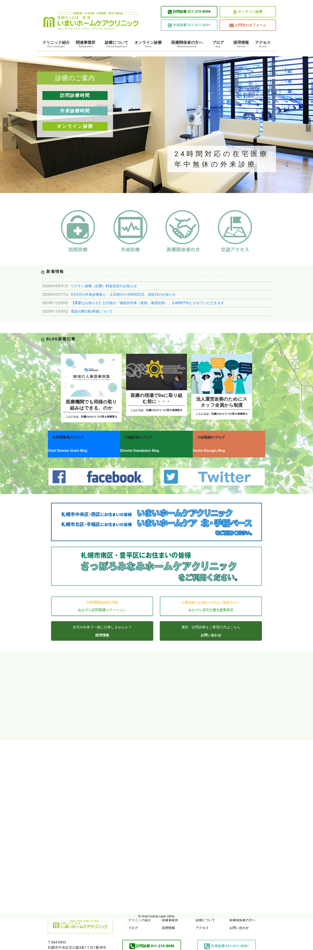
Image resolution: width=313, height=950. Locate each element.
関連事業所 (85, 44)
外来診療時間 (75, 110)
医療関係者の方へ (187, 44)
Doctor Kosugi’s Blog (216, 449)
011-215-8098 (189, 11)
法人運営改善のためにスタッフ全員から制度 (221, 402)
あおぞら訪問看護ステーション (102, 605)
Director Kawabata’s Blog (143, 449)
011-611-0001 (189, 25)
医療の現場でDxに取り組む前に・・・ (156, 398)
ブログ (218, 44)
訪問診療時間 (75, 95)
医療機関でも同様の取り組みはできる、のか (91, 405)
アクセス (263, 44)
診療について (116, 44)
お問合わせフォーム (247, 25)
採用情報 (241, 44)
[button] (5, 124)
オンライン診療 (247, 12)
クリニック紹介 (56, 44)
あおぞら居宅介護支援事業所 (210, 605)
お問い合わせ (210, 630)
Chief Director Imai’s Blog (67, 449)
